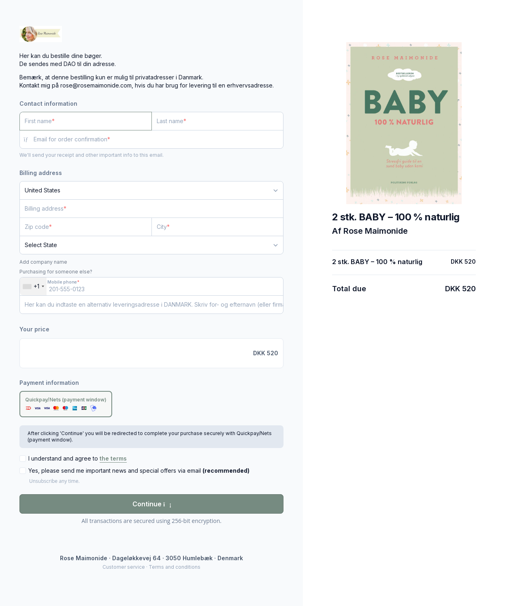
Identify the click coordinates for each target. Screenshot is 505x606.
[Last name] (217, 121)
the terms (113, 458)
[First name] (85, 121)
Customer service (123, 567)
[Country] (151, 190)
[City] (217, 227)
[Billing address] (146, 209)
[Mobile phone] (151, 286)
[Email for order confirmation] (158, 139)
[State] (151, 245)
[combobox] (33, 286)
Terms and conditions (174, 567)
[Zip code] (85, 227)
